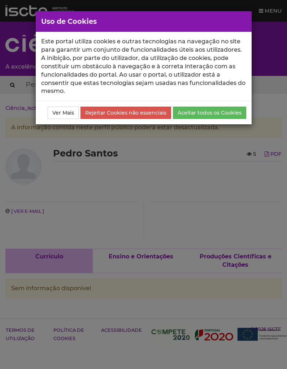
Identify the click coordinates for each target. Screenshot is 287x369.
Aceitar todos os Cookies (210, 113)
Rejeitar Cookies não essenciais (125, 113)
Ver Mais (63, 113)
